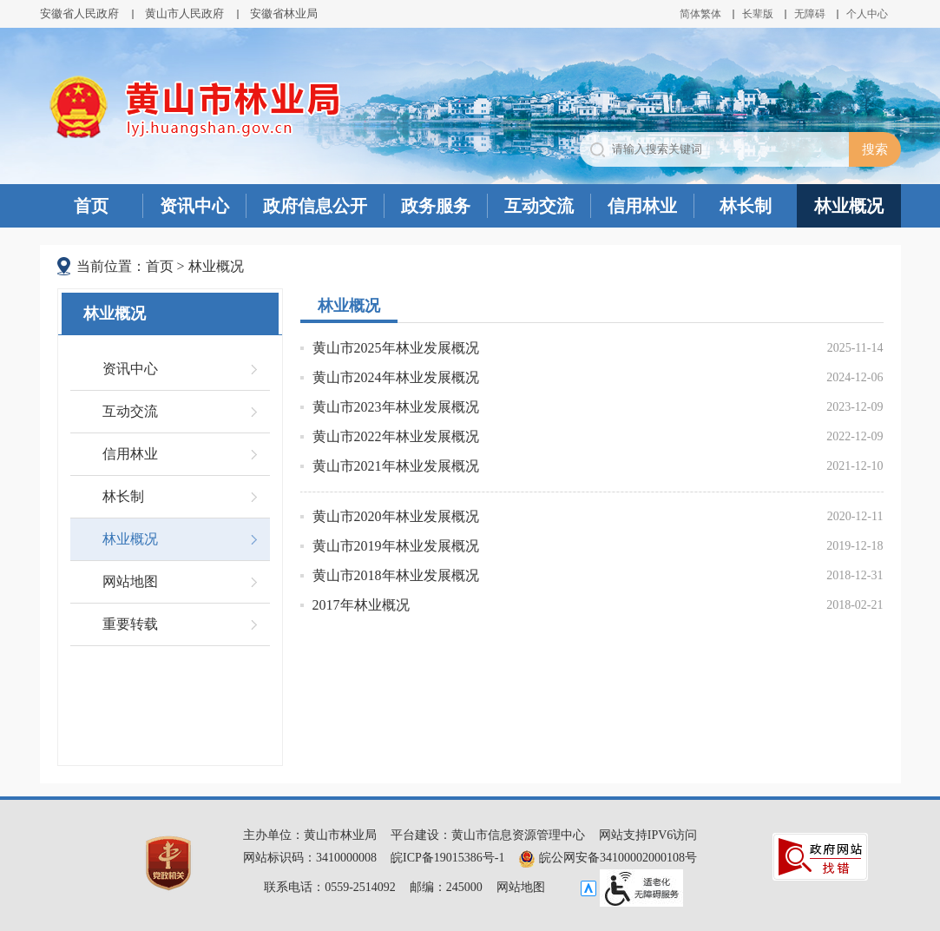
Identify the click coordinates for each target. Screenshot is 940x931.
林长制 (746, 205)
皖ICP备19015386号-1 (447, 857)
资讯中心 (194, 205)
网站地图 (130, 581)
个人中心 (867, 14)
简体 (690, 14)
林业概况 (849, 205)
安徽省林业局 (284, 13)
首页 (91, 205)
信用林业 (642, 205)
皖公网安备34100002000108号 (607, 857)
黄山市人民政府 (184, 13)
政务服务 (435, 205)
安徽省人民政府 (79, 13)
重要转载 (130, 624)
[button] (757, 14)
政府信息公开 (315, 205)
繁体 (710, 14)
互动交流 (539, 205)
